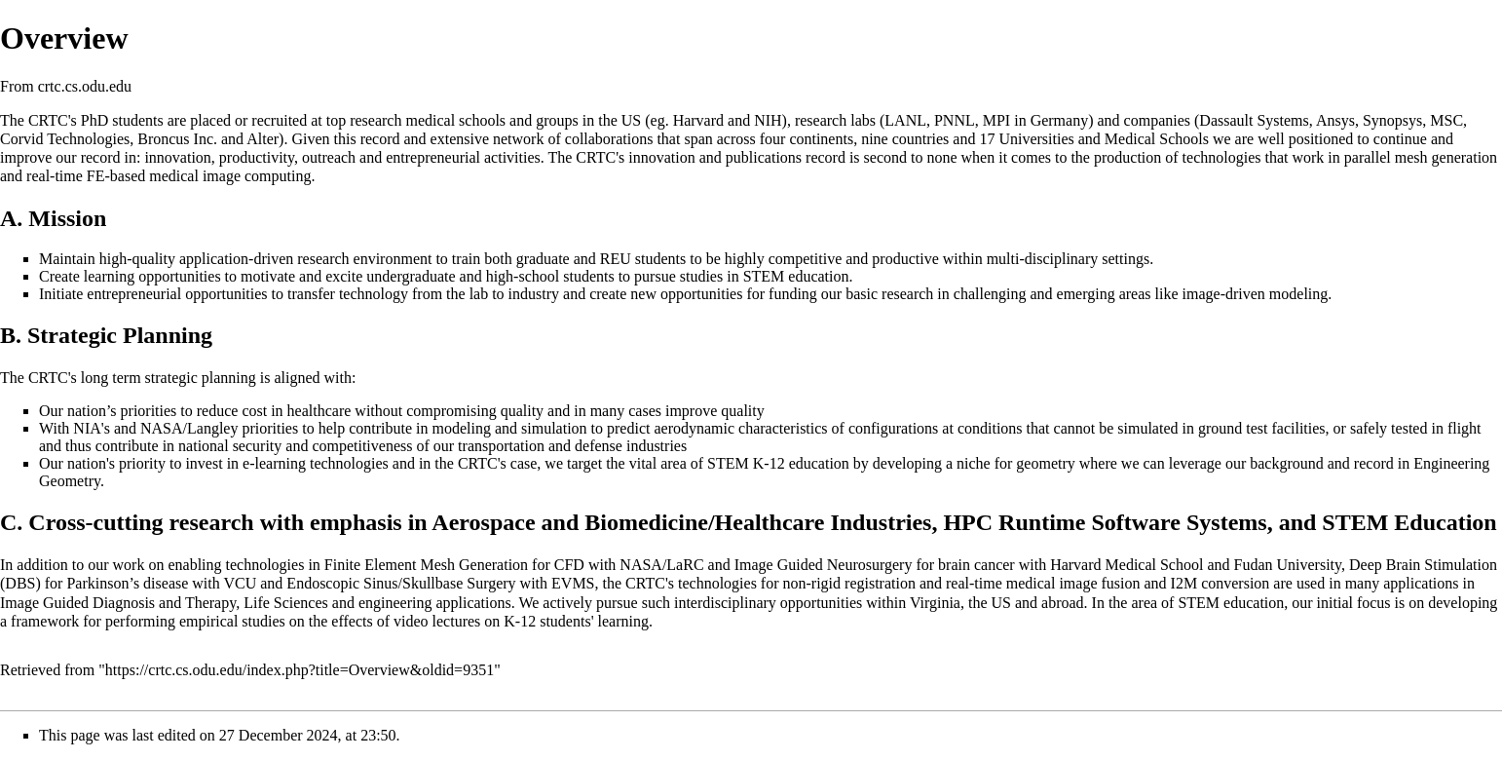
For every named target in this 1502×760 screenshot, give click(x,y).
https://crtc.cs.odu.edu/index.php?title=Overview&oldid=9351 (299, 670)
